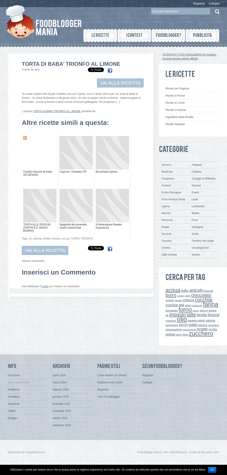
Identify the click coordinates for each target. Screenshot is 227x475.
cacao (180, 295)
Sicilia (195, 233)
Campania (168, 178)
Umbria (166, 247)
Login (45, 286)
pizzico (203, 325)
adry (36, 69)
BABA (47, 238)
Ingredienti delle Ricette (179, 117)
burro (171, 294)
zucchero (201, 333)
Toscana (167, 240)
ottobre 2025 (60, 418)
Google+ (13, 418)
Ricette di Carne (175, 102)
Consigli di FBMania (203, 178)
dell (181, 305)
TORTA (75, 238)
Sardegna (197, 227)
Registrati (199, 3)
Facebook (196, 305)
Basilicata (167, 171)
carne (187, 295)
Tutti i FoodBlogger (108, 396)
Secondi (166, 233)
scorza (65, 238)
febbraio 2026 (61, 389)
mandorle (171, 320)
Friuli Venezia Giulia (173, 199)
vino (185, 334)
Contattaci (14, 396)
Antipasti (197, 164)
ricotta (213, 329)
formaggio (172, 310)
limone (56, 238)
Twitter (12, 411)
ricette (202, 329)
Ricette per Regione (177, 88)
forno (185, 309)
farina (210, 304)
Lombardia (198, 206)
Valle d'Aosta (169, 254)
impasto (177, 314)
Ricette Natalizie (175, 124)
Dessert (196, 185)
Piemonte (167, 220)
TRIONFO (87, 238)
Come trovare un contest (111, 375)
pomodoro (213, 325)
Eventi (195, 192)
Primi (195, 220)
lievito (202, 314)
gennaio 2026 (61, 396)
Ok (212, 469)
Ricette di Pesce (175, 95)
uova (170, 334)
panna (210, 320)
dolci (188, 305)
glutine (212, 310)
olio (182, 319)
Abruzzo (166, 164)
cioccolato (201, 295)
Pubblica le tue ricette (110, 382)
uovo (179, 334)
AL (30, 238)
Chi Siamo (14, 375)
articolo (38, 238)
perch (183, 325)
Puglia (165, 227)
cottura (188, 300)
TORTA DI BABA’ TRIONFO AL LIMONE (57, 111)
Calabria (197, 171)
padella (192, 320)
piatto (192, 325)
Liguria (166, 206)
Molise (195, 213)
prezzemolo (189, 329)
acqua (173, 290)
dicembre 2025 (61, 403)
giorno (204, 310)
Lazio (195, 199)
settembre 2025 (62, 425)
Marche (166, 213)
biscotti (208, 291)
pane (201, 320)
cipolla (178, 300)
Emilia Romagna (171, 192)
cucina (172, 305)
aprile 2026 (59, 375)
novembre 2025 (62, 411)
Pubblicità (13, 389)
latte (191, 314)
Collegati (214, 3)
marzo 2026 (60, 382)
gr (167, 315)
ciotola (170, 300)
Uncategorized (200, 247)
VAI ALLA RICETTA (120, 82)
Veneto (196, 254)
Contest (166, 185)
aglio (185, 291)
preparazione (174, 329)
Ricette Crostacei (176, 110)
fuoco (196, 310)
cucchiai (203, 299)
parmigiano (172, 325)
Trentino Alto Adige (203, 240)
